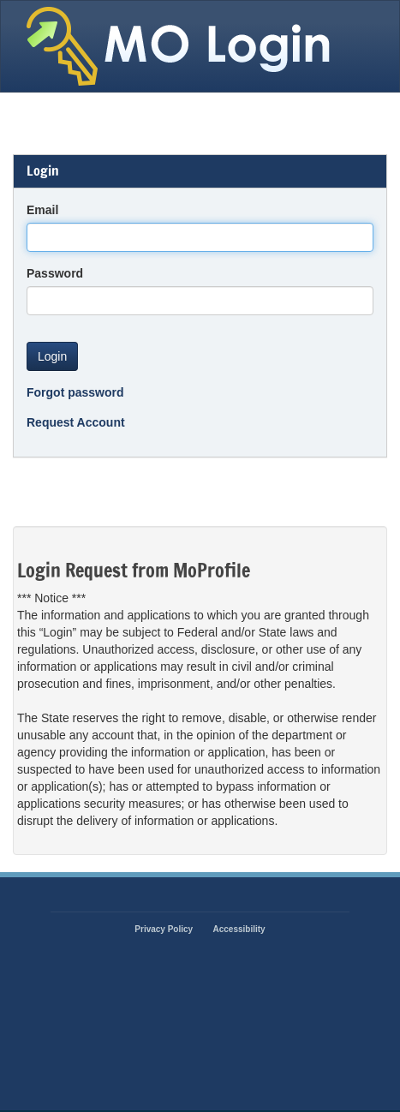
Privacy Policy (163, 929)
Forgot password (75, 392)
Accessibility (239, 929)
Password (55, 273)
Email (42, 210)
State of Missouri (181, 46)
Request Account (76, 422)
